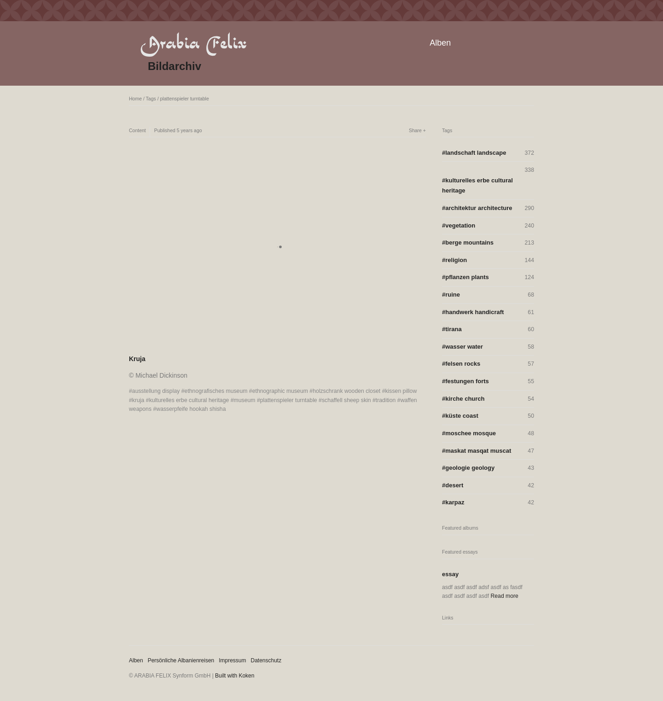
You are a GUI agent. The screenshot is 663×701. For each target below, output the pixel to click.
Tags (151, 98)
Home (135, 98)
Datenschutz (266, 660)
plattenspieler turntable (184, 98)
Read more (504, 596)
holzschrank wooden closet (346, 391)
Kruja (137, 358)
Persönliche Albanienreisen (181, 660)
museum (245, 400)
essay (450, 574)
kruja (138, 400)
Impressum (232, 660)
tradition (386, 400)
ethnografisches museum (216, 391)
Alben (440, 42)
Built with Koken (234, 675)
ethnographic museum (280, 391)
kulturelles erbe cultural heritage (189, 400)
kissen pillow (401, 391)
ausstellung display (156, 391)
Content (137, 130)
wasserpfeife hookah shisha (191, 409)
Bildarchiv (174, 66)
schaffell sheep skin (346, 400)
